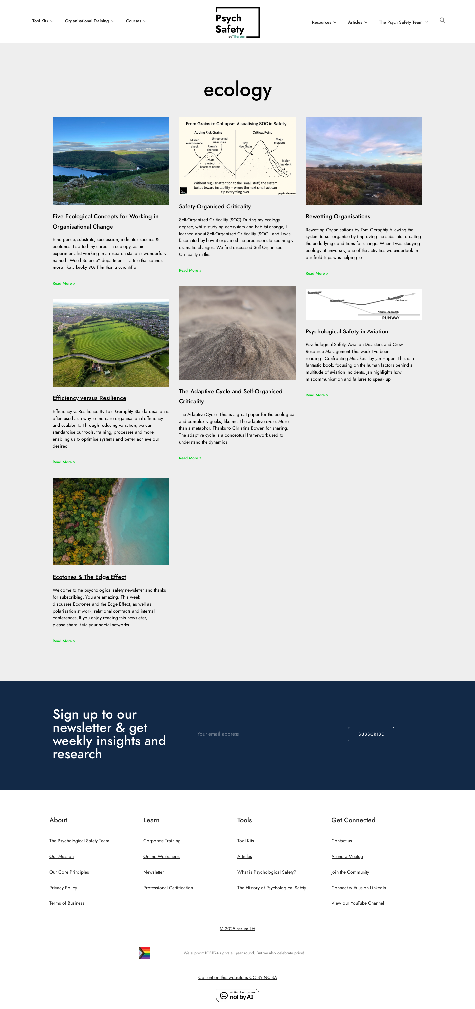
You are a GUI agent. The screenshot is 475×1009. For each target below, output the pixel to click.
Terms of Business (66, 903)
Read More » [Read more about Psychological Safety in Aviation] (317, 395)
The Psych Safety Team (400, 22)
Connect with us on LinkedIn (359, 888)
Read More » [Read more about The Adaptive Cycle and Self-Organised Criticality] (190, 458)
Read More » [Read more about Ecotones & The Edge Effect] (64, 641)
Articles (355, 22)
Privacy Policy (63, 888)
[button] (443, 21)
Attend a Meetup (347, 856)
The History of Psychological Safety (272, 888)
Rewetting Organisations (338, 216)
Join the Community (350, 872)
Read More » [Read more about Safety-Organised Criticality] (190, 270)
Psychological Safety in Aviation (347, 331)
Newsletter (153, 872)
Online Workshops (161, 856)
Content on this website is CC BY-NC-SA (237, 977)
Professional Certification (168, 888)
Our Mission (61, 856)
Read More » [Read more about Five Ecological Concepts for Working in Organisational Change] (64, 283)
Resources (321, 22)
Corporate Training (162, 841)
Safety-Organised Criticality (215, 206)
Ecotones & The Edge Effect (89, 577)
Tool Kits (40, 21)
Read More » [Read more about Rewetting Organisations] (317, 273)
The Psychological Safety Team (79, 841)
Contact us (342, 841)
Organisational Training (87, 21)
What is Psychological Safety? (267, 872)
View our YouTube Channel (358, 903)
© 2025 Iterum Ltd (237, 929)
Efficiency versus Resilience (89, 398)
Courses (133, 21)
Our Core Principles (69, 872)
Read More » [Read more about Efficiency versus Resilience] (64, 462)
